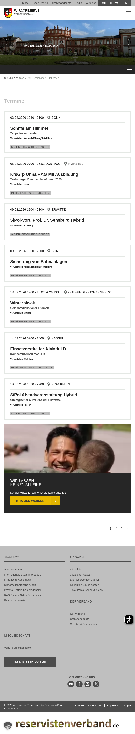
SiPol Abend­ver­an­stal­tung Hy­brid (43, 394)
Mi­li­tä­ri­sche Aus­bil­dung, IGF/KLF (32, 367)
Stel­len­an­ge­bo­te (61, 2)
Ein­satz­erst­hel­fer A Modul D (38, 349)
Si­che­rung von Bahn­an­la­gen (38, 261)
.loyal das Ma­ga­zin (81, 574)
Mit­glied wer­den (114, 2)
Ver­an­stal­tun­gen (13, 569)
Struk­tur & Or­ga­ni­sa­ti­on (84, 623)
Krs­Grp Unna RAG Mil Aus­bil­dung (44, 174)
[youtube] (71, 684)
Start (21, 78)
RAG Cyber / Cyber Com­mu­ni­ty (22, 595)
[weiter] (129, 42)
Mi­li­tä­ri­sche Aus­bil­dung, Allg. (30, 193)
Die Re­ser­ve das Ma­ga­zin (85, 579)
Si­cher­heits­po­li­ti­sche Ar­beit (30, 147)
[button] (7, 726)
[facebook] (79, 684)
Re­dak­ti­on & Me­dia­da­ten (84, 584)
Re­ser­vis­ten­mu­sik (14, 600)
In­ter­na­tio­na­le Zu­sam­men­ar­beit (22, 574)
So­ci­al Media (40, 2)
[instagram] (87, 684)
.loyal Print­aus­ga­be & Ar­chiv (86, 589)
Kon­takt (79, 705)
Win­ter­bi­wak (22, 302)
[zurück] (5, 42)
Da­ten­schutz (95, 705)
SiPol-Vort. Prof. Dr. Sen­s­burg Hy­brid (47, 220)
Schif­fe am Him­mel (29, 128)
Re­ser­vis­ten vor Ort (30, 661)
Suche (91, 3)
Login (78, 2)
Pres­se (25, 2)
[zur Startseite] (67, 13)
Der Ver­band (77, 613)
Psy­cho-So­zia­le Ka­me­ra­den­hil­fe (23, 589)
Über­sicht (75, 569)
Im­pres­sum (113, 705)
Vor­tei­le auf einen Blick (17, 647)
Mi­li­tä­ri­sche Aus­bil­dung (17, 579)
